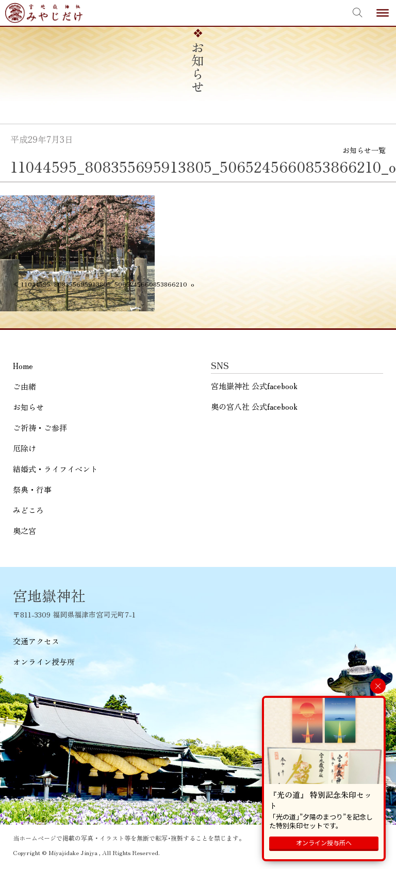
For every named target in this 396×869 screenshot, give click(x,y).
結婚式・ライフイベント (55, 468)
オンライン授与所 (44, 661)
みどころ (28, 510)
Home (23, 365)
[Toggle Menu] (382, 12)
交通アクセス (36, 641)
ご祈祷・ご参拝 (40, 427)
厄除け (24, 448)
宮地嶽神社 (43, 13)
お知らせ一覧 (364, 150)
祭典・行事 (32, 489)
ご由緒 (24, 386)
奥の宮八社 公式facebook (254, 406)
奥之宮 (24, 530)
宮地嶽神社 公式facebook (254, 385)
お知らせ (28, 407)
